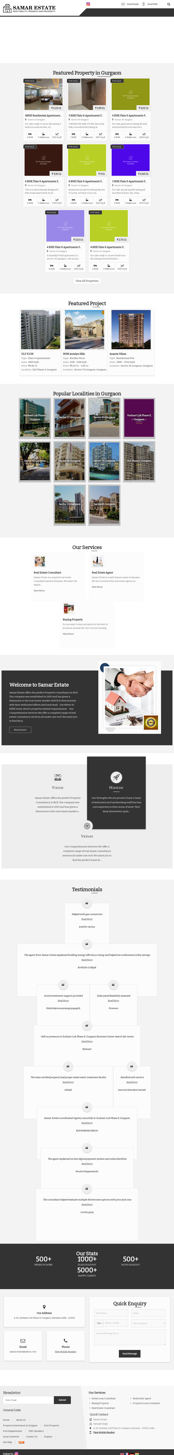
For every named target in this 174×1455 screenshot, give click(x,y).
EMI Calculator (36, 1431)
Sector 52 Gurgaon (35, 460)
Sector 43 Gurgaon (104, 417)
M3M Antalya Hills (74, 353)
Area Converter (11, 1436)
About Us (21, 1420)
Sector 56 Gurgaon (69, 460)
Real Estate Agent (102, 572)
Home (6, 1420)
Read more (20, 729)
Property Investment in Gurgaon (20, 1425)
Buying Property (73, 619)
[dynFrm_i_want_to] (148, 1323)
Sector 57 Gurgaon (69, 417)
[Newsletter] (28, 1400)
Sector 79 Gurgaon (104, 460)
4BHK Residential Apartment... (43, 115)
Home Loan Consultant (104, 1398)
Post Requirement (12, 1431)
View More (39, 590)
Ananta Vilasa (117, 353)
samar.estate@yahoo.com (23, 1351)
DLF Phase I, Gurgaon (139, 460)
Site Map (7, 1442)
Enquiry (48, 1436)
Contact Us (32, 1436)
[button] (65, 1351)
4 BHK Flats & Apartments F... (129, 115)
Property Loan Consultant (146, 1403)
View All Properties (87, 280)
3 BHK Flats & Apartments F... (86, 115)
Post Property (51, 1425)
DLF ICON (27, 353)
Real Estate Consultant (47, 572)
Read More (87, 919)
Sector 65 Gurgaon (104, 504)
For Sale (29, 81)
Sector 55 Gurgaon (69, 504)
